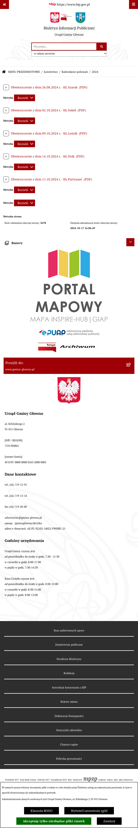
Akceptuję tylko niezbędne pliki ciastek (54, 821)
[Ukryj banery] (130, 242)
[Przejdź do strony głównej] (69, 25)
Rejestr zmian (69, 701)
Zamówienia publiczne (69, 644)
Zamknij (109, 821)
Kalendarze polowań (75, 72)
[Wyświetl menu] (133, 4)
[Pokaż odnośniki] (4, 4)
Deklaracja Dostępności (69, 716)
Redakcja (69, 673)
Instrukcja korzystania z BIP (69, 687)
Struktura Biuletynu (69, 659)
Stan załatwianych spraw (69, 630)
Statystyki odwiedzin (69, 730)
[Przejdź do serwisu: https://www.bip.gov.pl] (69, 4)
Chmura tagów (69, 744)
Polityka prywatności (69, 758)
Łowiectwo (51, 72)
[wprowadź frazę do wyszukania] (64, 47)
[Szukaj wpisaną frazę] (102, 47)
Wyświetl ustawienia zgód (89, 811)
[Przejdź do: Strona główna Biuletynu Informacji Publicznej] (4, 72)
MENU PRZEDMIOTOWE (24, 72)
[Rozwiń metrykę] (24, 98)
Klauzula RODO (41, 811)
